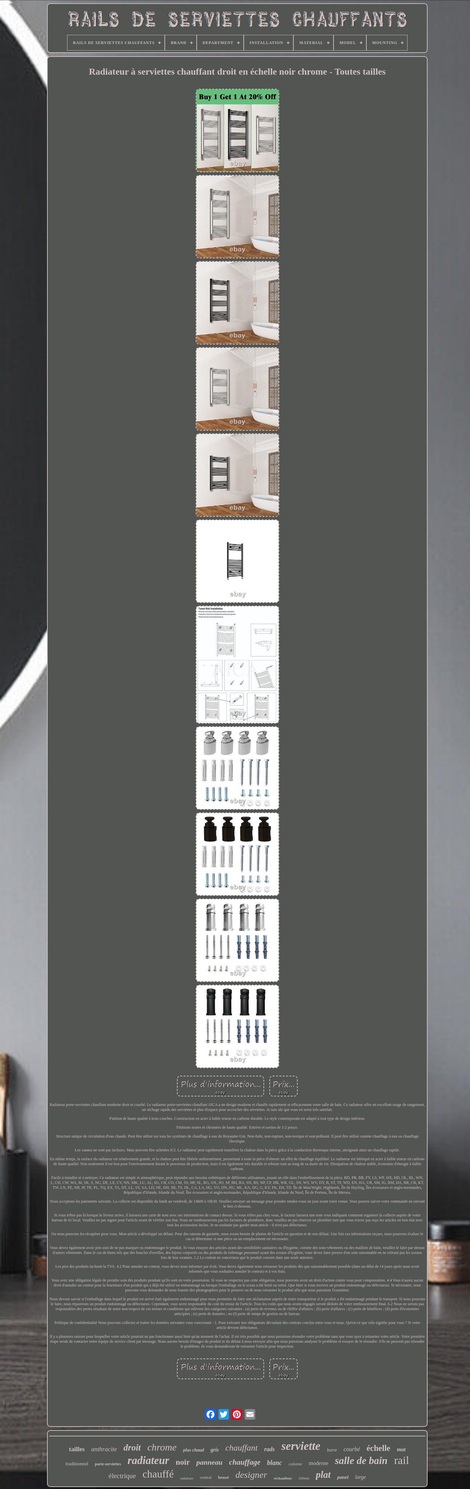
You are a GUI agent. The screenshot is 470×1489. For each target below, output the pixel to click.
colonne (295, 1463)
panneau (209, 1462)
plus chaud (193, 1450)
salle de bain (361, 1460)
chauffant (241, 1448)
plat (323, 1474)
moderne (318, 1463)
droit (132, 1448)
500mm (304, 1478)
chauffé (158, 1474)
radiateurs (186, 1478)
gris (214, 1450)
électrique (122, 1476)
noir (183, 1462)
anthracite (104, 1449)
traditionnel (76, 1463)
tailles (77, 1449)
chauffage (244, 1462)
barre (332, 1450)
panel (342, 1477)
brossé (223, 1477)
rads (269, 1449)
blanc (274, 1462)
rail (401, 1460)
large (360, 1477)
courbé (352, 1449)
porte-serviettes (108, 1464)
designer (251, 1475)
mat (401, 1449)
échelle (378, 1448)
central (205, 1477)
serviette (300, 1446)
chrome (162, 1447)
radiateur (148, 1460)
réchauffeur (283, 1478)
